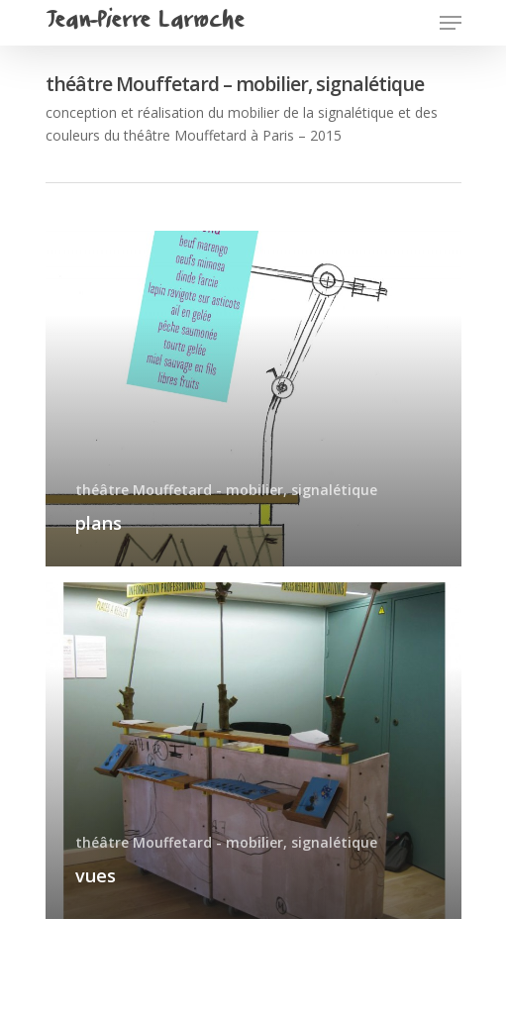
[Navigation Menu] (450, 23)
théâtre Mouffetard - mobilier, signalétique (226, 489)
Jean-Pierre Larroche (145, 23)
